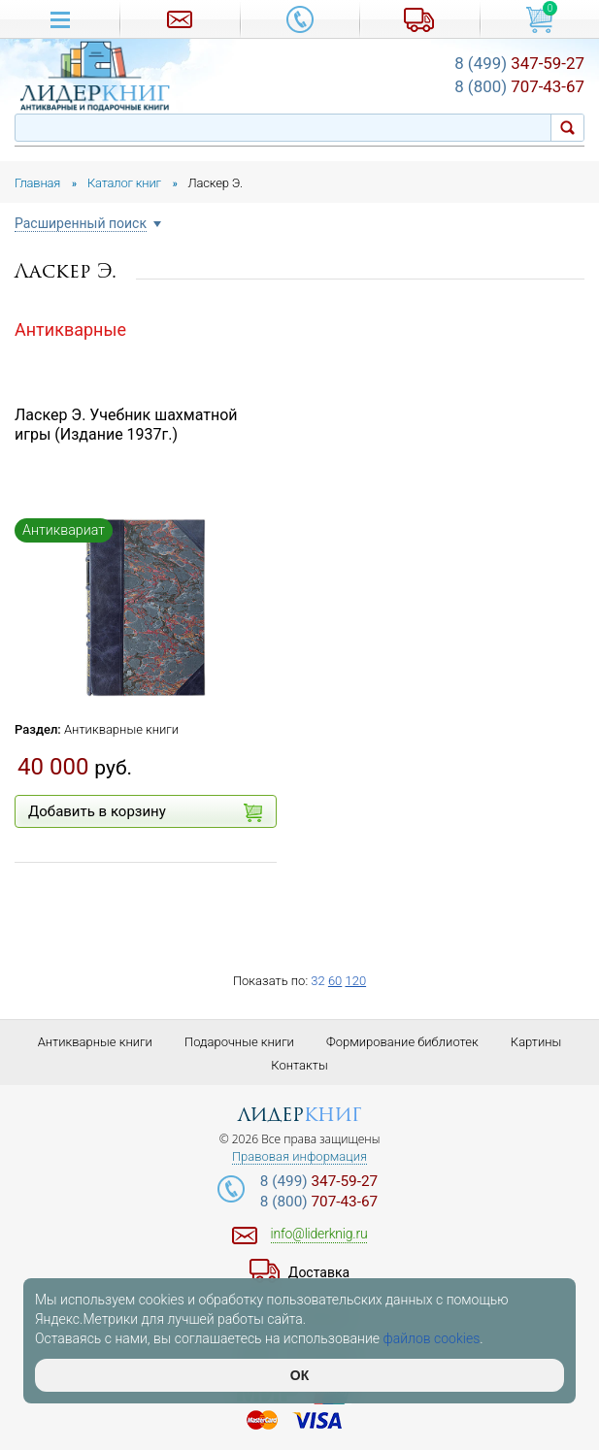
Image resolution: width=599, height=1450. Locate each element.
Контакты (299, 1065)
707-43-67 (519, 86)
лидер (299, 1115)
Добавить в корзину (145, 812)
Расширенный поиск (81, 223)
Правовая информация (299, 1157)
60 (335, 980)
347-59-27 (519, 63)
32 (317, 980)
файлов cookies (432, 1338)
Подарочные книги (239, 1042)
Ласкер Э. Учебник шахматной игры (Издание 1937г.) (126, 425)
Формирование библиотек (402, 1042)
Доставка (318, 1272)
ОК (299, 1375)
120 (355, 980)
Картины (536, 1042)
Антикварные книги (121, 729)
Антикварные (70, 329)
